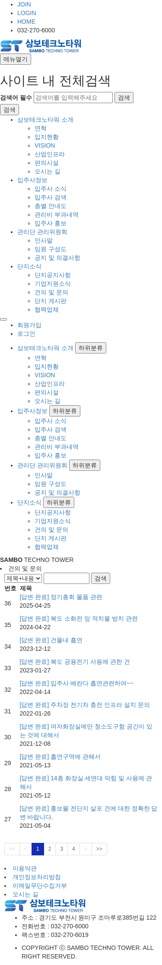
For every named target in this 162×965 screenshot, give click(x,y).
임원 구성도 (51, 249)
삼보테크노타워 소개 (45, 119)
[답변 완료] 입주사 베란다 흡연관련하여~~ (77, 683)
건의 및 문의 (51, 292)
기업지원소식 (53, 283)
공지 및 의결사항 (57, 257)
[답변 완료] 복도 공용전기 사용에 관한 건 (75, 661)
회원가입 (29, 325)
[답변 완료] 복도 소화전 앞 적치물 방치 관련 (79, 618)
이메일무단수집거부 (40, 885)
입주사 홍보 (51, 223)
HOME (26, 21)
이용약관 (25, 868)
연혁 (41, 128)
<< (12, 849)
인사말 (44, 240)
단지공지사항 (53, 274)
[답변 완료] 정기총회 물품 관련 (61, 596)
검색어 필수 (16, 97)
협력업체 (47, 309)
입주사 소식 (51, 188)
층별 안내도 (51, 205)
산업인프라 (50, 154)
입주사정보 (32, 180)
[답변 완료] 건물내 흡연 (51, 640)
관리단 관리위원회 (42, 231)
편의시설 (47, 162)
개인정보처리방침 (37, 877)
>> (99, 849)
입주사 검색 (51, 197)
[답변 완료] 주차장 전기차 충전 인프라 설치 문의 (85, 704)
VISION (45, 145)
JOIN (24, 4)
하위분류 (91, 347)
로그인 (26, 333)
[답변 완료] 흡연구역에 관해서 (60, 756)
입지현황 (47, 136)
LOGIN (26, 12)
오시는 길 (47, 171)
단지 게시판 (51, 300)
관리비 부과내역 (57, 214)
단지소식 (29, 266)
